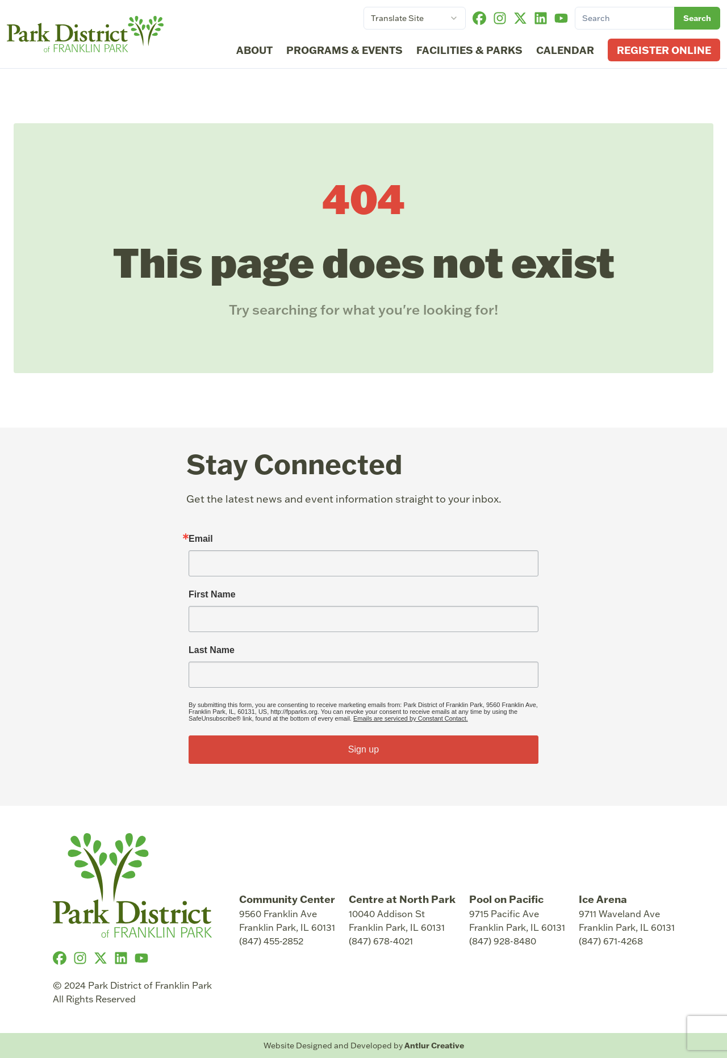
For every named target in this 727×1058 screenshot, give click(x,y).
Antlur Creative (434, 1045)
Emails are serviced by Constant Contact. (410, 718)
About (254, 50)
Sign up (363, 749)
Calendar (565, 50)
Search (697, 18)
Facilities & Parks (469, 50)
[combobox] (415, 18)
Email (201, 538)
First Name (212, 594)
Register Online (664, 50)
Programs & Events (344, 50)
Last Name (212, 650)
